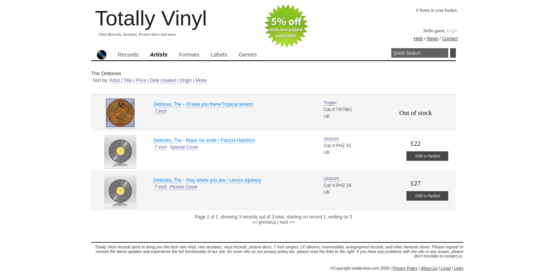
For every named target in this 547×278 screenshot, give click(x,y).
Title (127, 80)
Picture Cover (184, 187)
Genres (248, 55)
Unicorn (331, 138)
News (432, 38)
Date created (163, 80)
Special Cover (184, 147)
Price (141, 80)
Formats (189, 55)
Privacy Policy (404, 268)
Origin (186, 80)
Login (452, 30)
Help (418, 38)
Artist (114, 80)
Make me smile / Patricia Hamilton (220, 140)
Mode (201, 80)
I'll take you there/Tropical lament (219, 104)
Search (453, 53)
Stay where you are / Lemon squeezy (223, 180)
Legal (446, 268)
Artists (159, 55)
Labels (219, 55)
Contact (450, 38)
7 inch (161, 111)
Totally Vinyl (151, 18)
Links (458, 268)
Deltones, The (167, 104)
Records (128, 55)
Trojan (330, 102)
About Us (429, 268)
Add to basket (427, 156)
